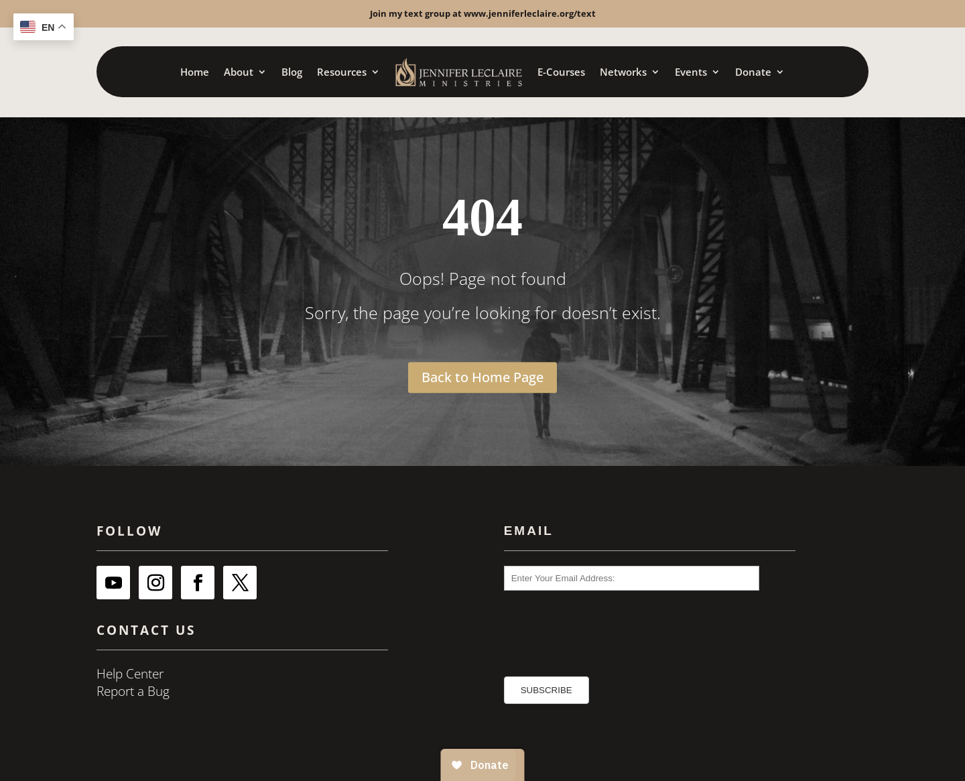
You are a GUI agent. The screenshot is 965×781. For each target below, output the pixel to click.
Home (194, 71)
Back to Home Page (482, 377)
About (238, 71)
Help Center (130, 673)
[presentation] (580, 627)
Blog (291, 71)
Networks (623, 71)
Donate (753, 71)
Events (691, 71)
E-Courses (561, 71)
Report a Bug (133, 691)
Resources (342, 71)
